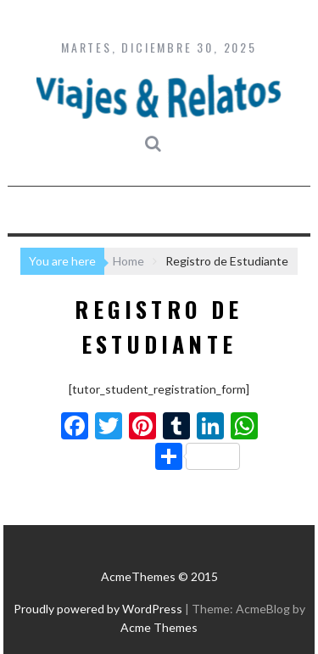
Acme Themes (159, 627)
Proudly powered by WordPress (98, 608)
